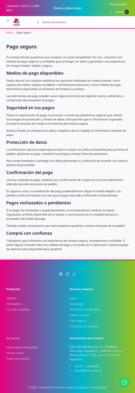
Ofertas (11, 298)
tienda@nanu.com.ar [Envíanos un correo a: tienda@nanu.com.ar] (88, 370)
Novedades (13, 304)
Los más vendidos (18, 309)
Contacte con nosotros (84, 326)
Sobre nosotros (80, 315)
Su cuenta (13, 338)
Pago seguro (78, 321)
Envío (73, 298)
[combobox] (62, 22)
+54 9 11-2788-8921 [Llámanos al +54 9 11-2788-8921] (87, 366)
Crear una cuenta (17, 359)
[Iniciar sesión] (116, 4)
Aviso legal (77, 304)
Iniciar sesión (15, 353)
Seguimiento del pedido (22, 347)
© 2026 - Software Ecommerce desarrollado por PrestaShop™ (67, 387)
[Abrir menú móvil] (8, 21)
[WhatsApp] (124, 382)
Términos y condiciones (85, 309)
